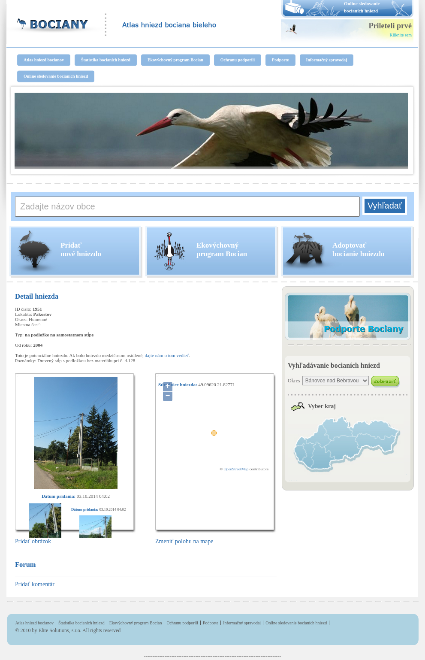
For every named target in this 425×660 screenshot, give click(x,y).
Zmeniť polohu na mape (184, 541)
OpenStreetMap (235, 469)
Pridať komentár (34, 584)
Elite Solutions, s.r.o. (60, 630)
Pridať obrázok (33, 541)
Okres (294, 381)
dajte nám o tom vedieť (167, 355)
